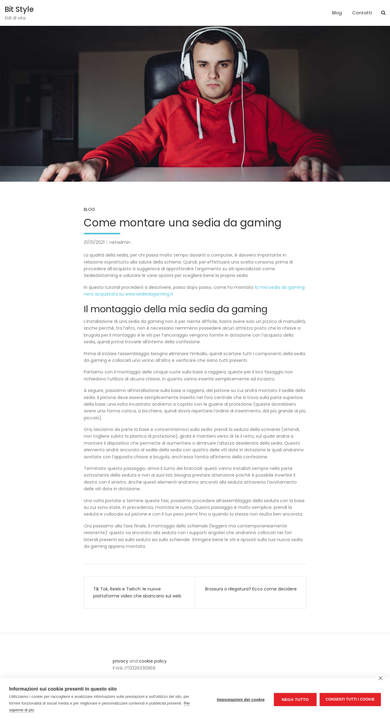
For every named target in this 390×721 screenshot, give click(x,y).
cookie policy (153, 661)
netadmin (119, 242)
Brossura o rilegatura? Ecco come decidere (251, 589)
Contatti (362, 12)
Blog (337, 12)
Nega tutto (295, 699)
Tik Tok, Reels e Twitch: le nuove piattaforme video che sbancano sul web (137, 592)
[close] (380, 678)
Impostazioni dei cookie (241, 699)
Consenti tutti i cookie (350, 699)
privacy (120, 661)
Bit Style (19, 9)
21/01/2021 (94, 242)
